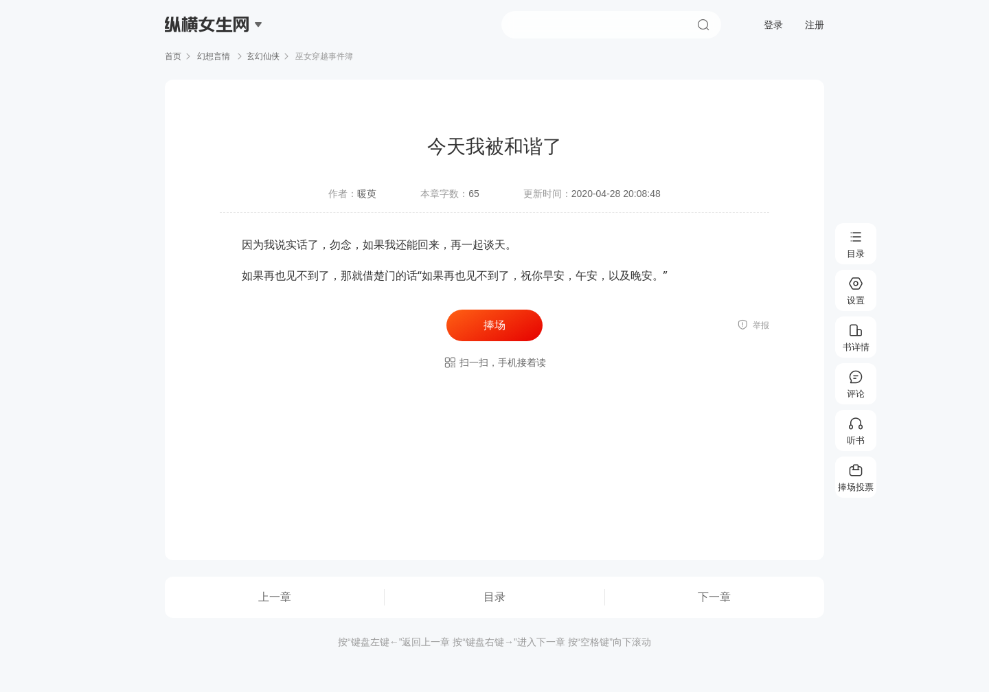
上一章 (274, 597)
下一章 (714, 597)
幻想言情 (214, 56)
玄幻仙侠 (263, 56)
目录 (494, 597)
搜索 (703, 25)
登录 (773, 24)
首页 (173, 56)
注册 (814, 24)
